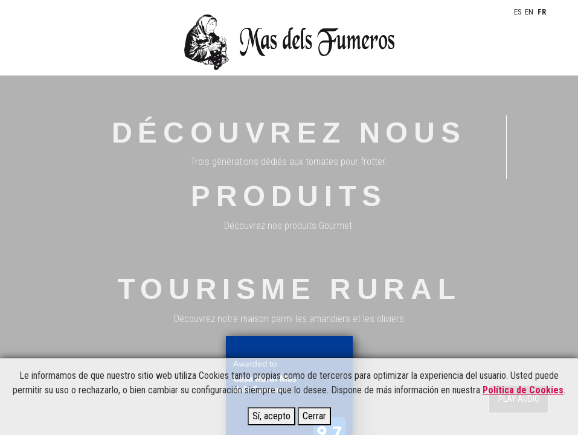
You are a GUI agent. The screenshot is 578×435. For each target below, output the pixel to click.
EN (529, 11)
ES (517, 11)
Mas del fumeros (289, 42)
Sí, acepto (271, 416)
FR (542, 11)
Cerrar (314, 416)
